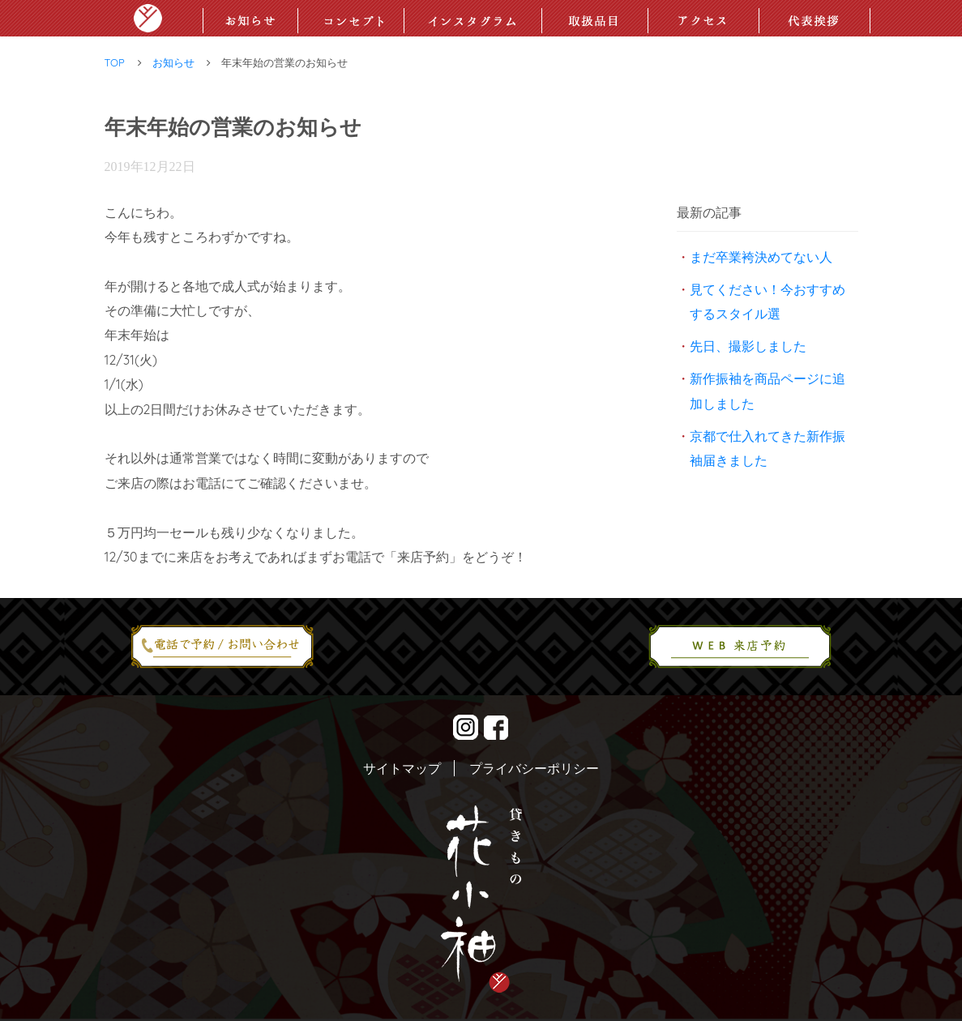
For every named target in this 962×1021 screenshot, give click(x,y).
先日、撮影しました (748, 346)
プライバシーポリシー (534, 768)
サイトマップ (402, 768)
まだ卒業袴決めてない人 (761, 257)
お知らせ (173, 62)
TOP (115, 62)
